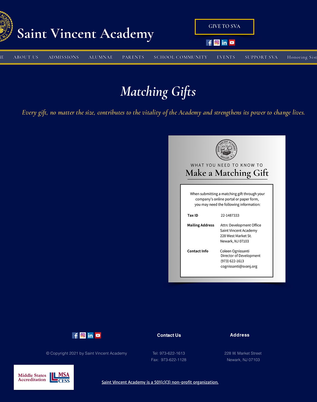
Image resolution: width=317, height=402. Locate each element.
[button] (26, 57)
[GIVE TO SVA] (224, 27)
